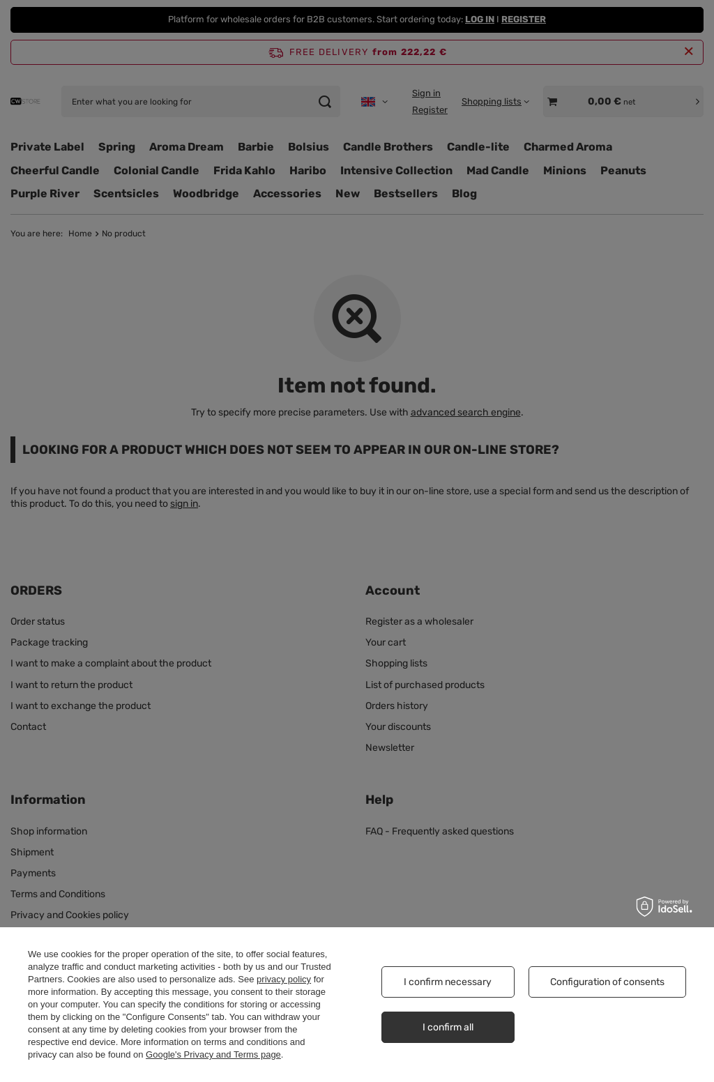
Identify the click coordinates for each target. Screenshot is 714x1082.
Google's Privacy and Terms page (213, 1054)
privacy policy (284, 979)
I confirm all (448, 1027)
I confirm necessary (448, 982)
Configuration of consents (607, 982)
